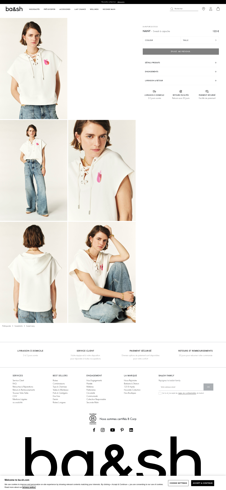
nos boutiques (130, 393)
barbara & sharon (131, 384)
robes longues (59, 402)
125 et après (129, 387)
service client (18, 380)
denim (55, 399)
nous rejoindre (130, 380)
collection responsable (96, 399)
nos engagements (94, 380)
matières (90, 387)
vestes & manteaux (60, 390)
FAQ (15, 384)
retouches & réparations (23, 387)
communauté (92, 396)
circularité (91, 393)
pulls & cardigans (60, 393)
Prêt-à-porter (6, 326)
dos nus (56, 396)
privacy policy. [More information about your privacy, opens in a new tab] (29, 487)
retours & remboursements (24, 390)
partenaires (91, 390)
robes (55, 380)
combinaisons (59, 384)
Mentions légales (20, 399)
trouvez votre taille (20, 393)
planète (89, 384)
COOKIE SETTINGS (178, 483)
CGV (15, 396)
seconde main (93, 402)
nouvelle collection (132, 390)
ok (208, 387)
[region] (113, 483)
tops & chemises (60, 387)
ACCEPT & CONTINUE (203, 483)
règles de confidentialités (187, 393)
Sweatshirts (19, 326)
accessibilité (17, 402)
